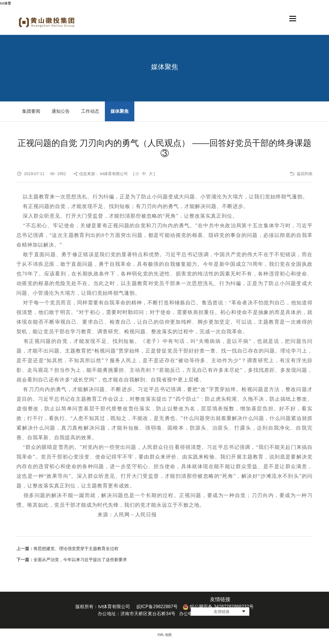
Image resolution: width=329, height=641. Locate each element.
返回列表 (305, 173)
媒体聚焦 (120, 111)
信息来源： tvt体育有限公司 (103, 173)
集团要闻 (31, 111)
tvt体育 (5, 3)
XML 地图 (164, 635)
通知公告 (61, 111)
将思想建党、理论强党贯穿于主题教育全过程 (75, 548)
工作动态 (90, 111)
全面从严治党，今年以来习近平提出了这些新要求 (80, 559)
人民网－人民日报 (135, 514)
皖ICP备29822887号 (157, 606)
